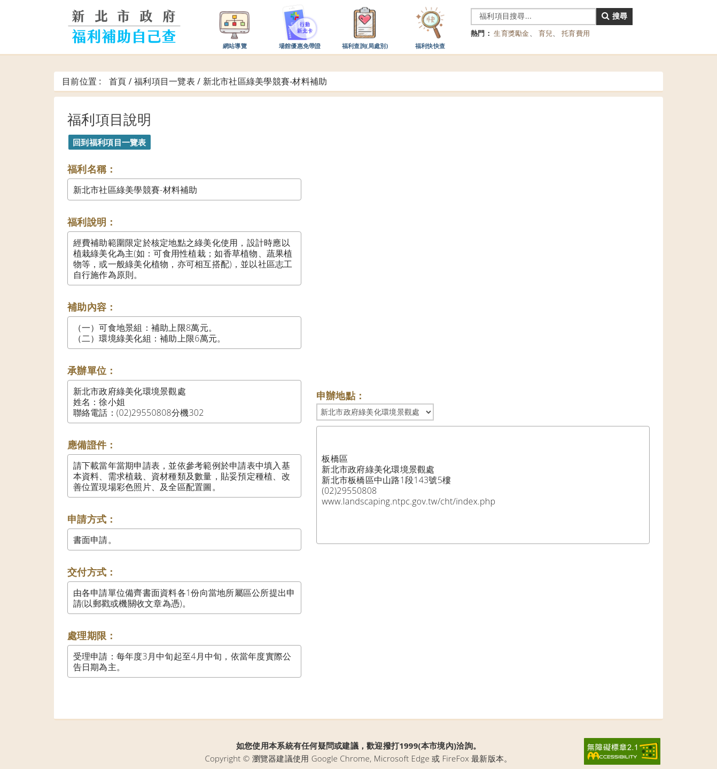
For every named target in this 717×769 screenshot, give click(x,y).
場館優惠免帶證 (300, 26)
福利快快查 (430, 26)
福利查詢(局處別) (365, 26)
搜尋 (614, 15)
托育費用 (576, 33)
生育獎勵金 (511, 33)
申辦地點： (340, 395)
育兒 (546, 33)
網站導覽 (234, 26)
